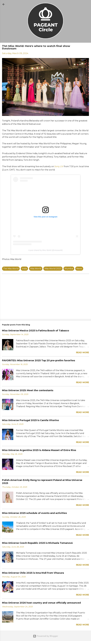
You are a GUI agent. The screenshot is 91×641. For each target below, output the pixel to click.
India (24, 268)
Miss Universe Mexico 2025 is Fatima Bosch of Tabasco (35, 330)
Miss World (35, 268)
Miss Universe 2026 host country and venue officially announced (41, 602)
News (79, 268)
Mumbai (69, 268)
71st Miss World (11, 268)
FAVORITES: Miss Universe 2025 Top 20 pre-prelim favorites (38, 360)
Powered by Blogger (45, 636)
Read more (82, 352)
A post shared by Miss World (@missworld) (45, 250)
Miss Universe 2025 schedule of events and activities (34, 513)
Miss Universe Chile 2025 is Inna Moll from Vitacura (33, 572)
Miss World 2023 (53, 268)
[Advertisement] (45, 297)
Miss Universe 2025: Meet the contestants (27, 390)
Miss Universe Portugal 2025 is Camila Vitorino (30, 420)
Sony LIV (59, 166)
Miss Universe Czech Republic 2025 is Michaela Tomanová (37, 543)
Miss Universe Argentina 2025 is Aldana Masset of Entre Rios (39, 450)
